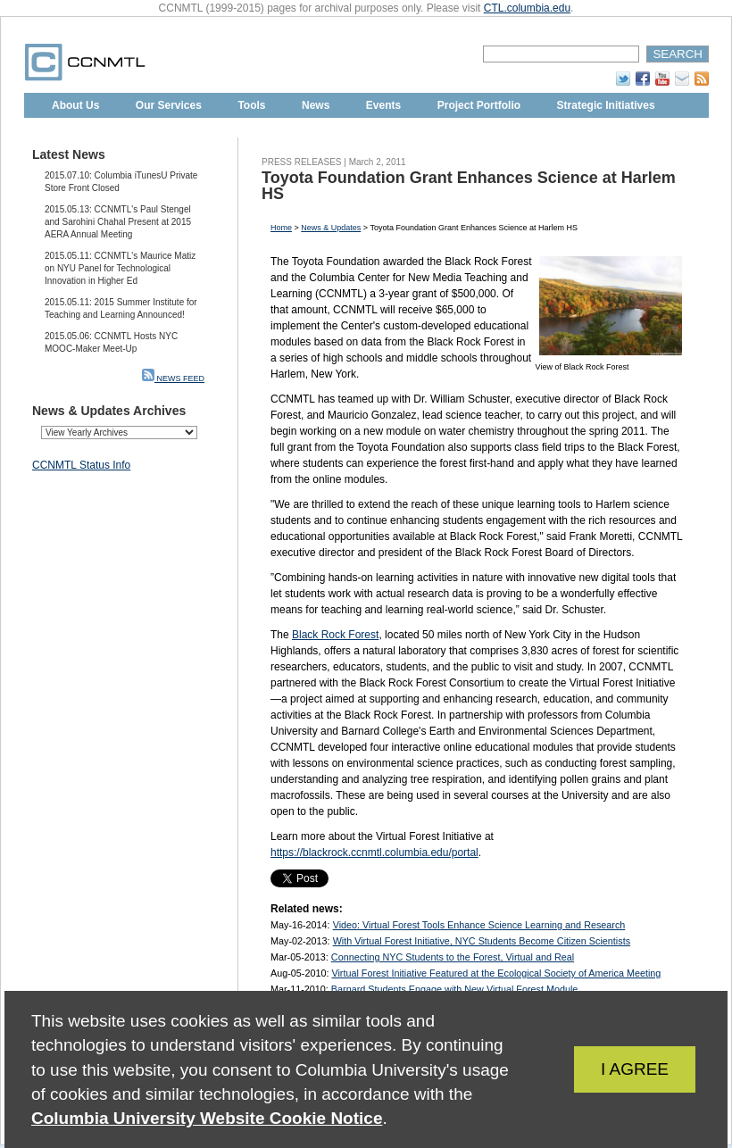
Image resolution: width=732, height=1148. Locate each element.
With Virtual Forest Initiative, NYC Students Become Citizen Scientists (481, 941)
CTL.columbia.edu (527, 8)
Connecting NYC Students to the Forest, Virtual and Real (452, 957)
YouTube (662, 78)
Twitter (623, 78)
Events (383, 105)
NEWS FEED (173, 378)
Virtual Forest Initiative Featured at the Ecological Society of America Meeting (496, 973)
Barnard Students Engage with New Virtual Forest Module (454, 989)
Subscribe (682, 78)
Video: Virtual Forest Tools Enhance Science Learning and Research (479, 924)
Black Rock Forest (335, 634)
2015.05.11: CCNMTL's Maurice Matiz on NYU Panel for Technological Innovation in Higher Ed (120, 268)
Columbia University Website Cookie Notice (206, 1118)
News (315, 105)
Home (281, 227)
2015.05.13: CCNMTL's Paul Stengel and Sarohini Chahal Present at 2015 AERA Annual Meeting (118, 221)
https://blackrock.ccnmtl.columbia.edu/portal (374, 852)
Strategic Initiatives (606, 105)
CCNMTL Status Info (81, 465)
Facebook (643, 78)
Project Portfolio (478, 105)
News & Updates (331, 227)
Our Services (169, 105)
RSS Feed (702, 78)
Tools (251, 105)
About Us (75, 105)
